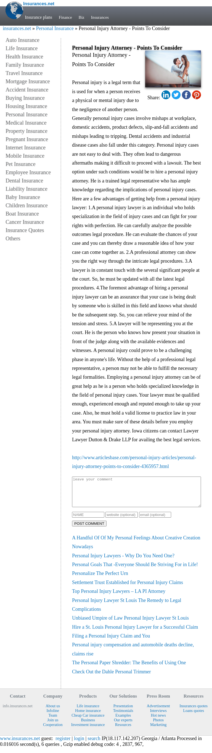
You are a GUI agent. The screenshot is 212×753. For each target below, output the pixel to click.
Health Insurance (24, 56)
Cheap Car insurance (87, 721)
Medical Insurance (26, 123)
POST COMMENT (89, 529)
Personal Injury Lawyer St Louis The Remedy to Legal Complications (126, 610)
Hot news (158, 721)
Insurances (101, 17)
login (79, 744)
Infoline (53, 716)
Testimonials (123, 716)
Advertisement (158, 711)
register (62, 744)
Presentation (123, 711)
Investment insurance (88, 730)
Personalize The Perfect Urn (100, 579)
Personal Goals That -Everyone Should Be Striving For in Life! (135, 570)
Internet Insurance (26, 147)
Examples (123, 721)
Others (13, 238)
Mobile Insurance (25, 156)
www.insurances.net (20, 744)
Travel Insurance (24, 73)
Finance (66, 17)
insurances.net (17, 28)
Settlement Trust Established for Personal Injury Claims (127, 588)
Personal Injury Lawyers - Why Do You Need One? (123, 561)
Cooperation (53, 730)
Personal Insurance (54, 28)
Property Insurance (26, 131)
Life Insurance (22, 48)
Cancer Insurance (25, 222)
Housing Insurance (26, 106)
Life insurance (88, 711)
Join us (52, 726)
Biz (82, 17)
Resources (123, 730)
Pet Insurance (20, 164)
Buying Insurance (25, 98)
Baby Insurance (23, 197)
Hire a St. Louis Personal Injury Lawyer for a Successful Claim (135, 633)
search (94, 744)
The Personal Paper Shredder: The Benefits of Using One (129, 668)
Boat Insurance (22, 214)
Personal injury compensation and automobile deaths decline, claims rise (133, 655)
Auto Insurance (22, 40)
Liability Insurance (26, 189)
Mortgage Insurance (28, 81)
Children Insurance (27, 205)
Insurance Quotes (25, 230)
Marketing (158, 730)
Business (88, 726)
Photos (158, 726)
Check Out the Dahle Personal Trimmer (111, 677)
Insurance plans (38, 17)
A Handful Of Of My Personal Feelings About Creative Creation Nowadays (136, 548)
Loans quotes (193, 716)
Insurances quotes (193, 711)
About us (53, 711)
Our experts (123, 726)
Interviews (158, 716)
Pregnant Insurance (27, 139)
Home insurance (88, 716)
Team (52, 721)
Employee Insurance (28, 172)
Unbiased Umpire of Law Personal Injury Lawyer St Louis (130, 623)
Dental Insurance (24, 181)
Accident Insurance (27, 90)
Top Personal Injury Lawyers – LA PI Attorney (118, 597)
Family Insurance (25, 65)
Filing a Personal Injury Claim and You (111, 641)
